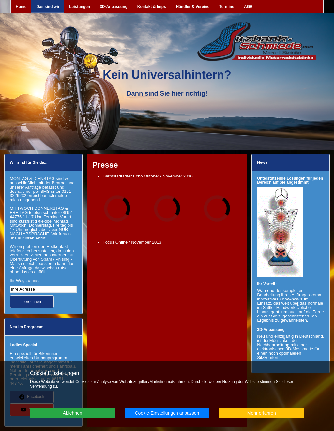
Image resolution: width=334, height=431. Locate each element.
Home (21, 6)
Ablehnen (72, 413)
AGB (248, 6)
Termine (226, 6)
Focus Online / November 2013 (133, 242)
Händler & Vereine (193, 6)
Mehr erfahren (261, 413)
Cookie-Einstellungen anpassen (167, 413)
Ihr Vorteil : (267, 284)
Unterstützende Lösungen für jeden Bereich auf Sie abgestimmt (290, 180)
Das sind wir (47, 6)
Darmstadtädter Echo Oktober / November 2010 (148, 176)
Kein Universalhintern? (167, 75)
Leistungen (79, 6)
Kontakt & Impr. (151, 6)
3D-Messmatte (299, 348)
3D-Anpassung (114, 6)
